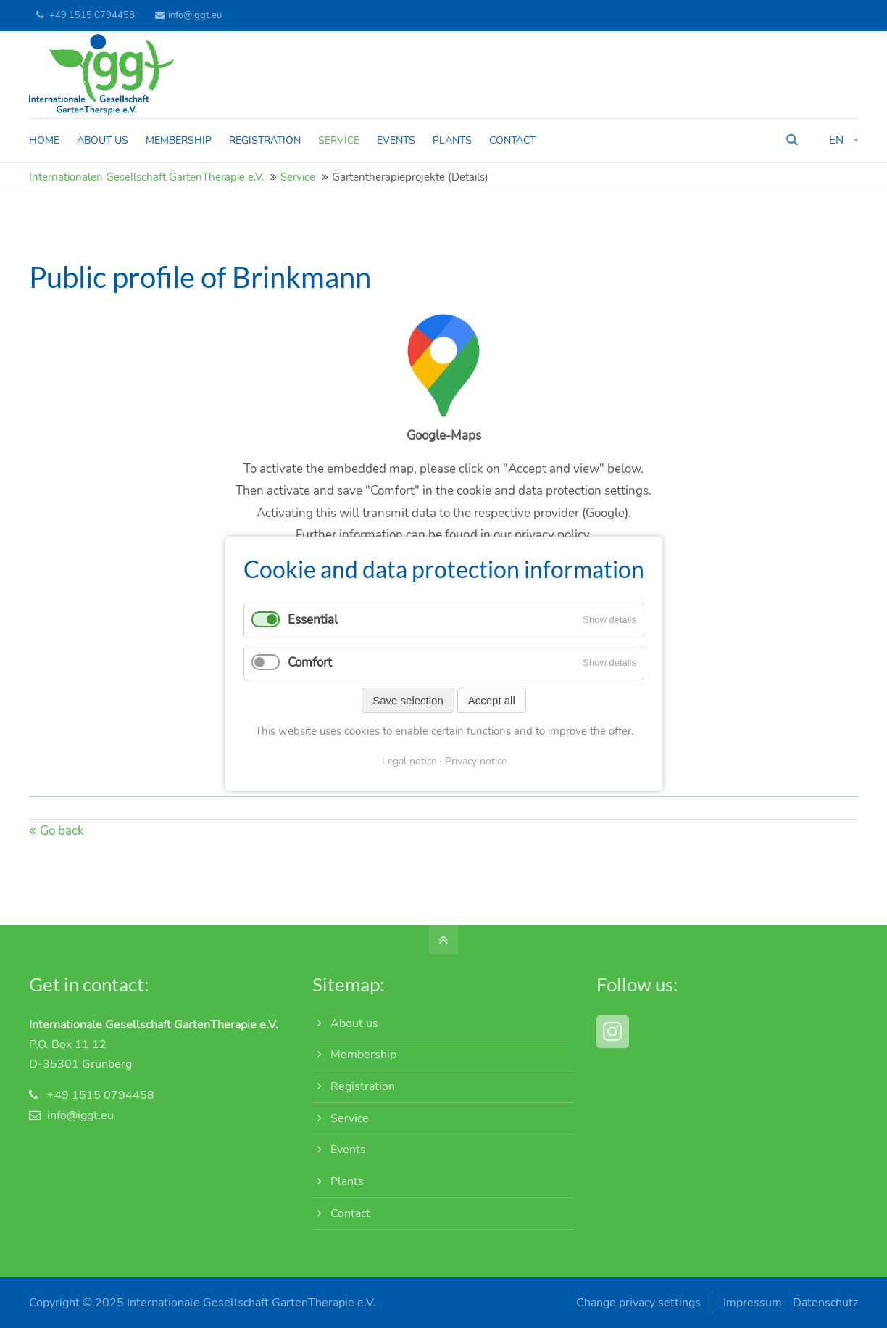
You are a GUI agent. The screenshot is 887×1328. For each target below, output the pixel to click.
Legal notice (408, 761)
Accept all (491, 700)
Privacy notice (475, 761)
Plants (347, 1181)
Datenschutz (825, 1303)
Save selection (408, 700)
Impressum (752, 1303)
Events (348, 1150)
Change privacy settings (638, 1303)
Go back (62, 830)
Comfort (310, 662)
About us (354, 1023)
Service (297, 177)
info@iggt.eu (188, 15)
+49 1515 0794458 (92, 15)
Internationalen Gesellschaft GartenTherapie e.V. (146, 177)
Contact (350, 1213)
